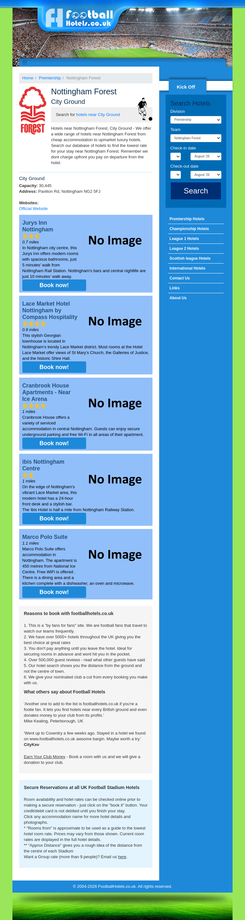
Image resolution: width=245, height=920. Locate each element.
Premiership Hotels (187, 219)
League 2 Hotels (184, 248)
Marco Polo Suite (45, 537)
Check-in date (183, 148)
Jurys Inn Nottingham (37, 226)
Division (177, 111)
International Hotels (187, 268)
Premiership (50, 78)
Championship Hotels (189, 229)
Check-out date (184, 166)
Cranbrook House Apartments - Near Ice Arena (46, 392)
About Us (178, 298)
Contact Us (180, 278)
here (122, 856)
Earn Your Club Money (44, 756)
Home (27, 78)
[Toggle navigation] (25, 62)
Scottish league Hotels (190, 258)
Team (175, 129)
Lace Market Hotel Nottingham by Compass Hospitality (50, 310)
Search (196, 190)
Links (175, 288)
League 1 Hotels (184, 238)
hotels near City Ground (98, 114)
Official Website (33, 208)
